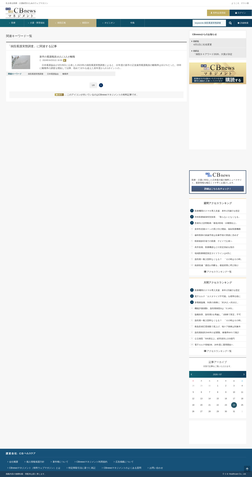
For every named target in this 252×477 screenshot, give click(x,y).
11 (242, 392)
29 (201, 386)
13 (201, 398)
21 (209, 405)
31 (234, 411)
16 (226, 398)
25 (242, 405)
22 (218, 405)
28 (193, 386)
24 (234, 405)
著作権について (60, 461)
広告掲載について (125, 461)
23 (226, 405)
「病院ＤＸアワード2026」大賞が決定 (212, 52)
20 (201, 405)
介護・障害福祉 (36, 23)
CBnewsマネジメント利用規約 (91, 461)
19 (193, 405)
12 (193, 398)
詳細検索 (244, 23)
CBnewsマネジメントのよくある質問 (122, 468)
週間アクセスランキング (218, 203)
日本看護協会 (53, 74)
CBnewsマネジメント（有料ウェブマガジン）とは (34, 468)
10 (234, 392)
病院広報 (60, 23)
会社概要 (13, 461)
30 (209, 386)
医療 (12, 23)
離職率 (65, 74)
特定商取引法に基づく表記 (81, 468)
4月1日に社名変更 (202, 43)
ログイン (242, 13)
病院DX (84, 23)
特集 (132, 23)
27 (201, 411)
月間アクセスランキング (218, 282)
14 (209, 398)
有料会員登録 (219, 13)
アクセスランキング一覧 (218, 271)
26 (193, 411)
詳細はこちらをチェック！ (217, 188)
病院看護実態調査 (35, 74)
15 (218, 398)
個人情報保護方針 (35, 461)
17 (234, 398)
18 (242, 398)
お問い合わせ (156, 468)
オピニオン (108, 23)
